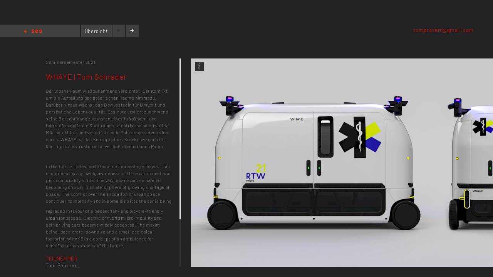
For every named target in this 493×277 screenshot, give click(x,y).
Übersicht (96, 31)
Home (33, 32)
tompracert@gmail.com (443, 30)
